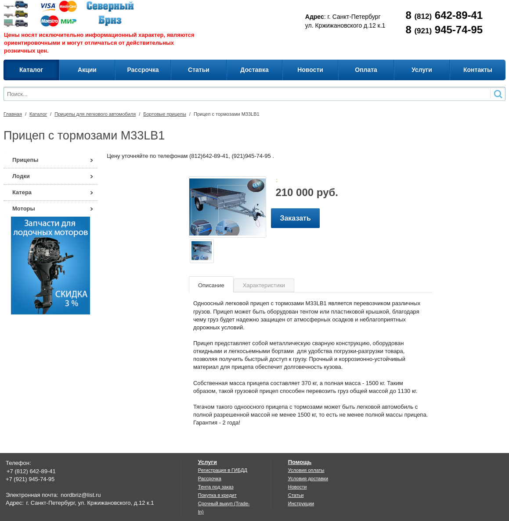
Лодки (21, 176)
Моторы (23, 208)
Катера (22, 192)
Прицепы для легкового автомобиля (95, 114)
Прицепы (25, 160)
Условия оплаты (306, 470)
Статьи (296, 495)
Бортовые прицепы (164, 114)
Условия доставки (308, 478)
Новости (297, 486)
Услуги (207, 462)
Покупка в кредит (217, 495)
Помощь (299, 462)
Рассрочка (209, 478)
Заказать (295, 218)
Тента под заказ (216, 486)
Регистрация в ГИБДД (222, 470)
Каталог (38, 114)
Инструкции (301, 503)
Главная (13, 114)
